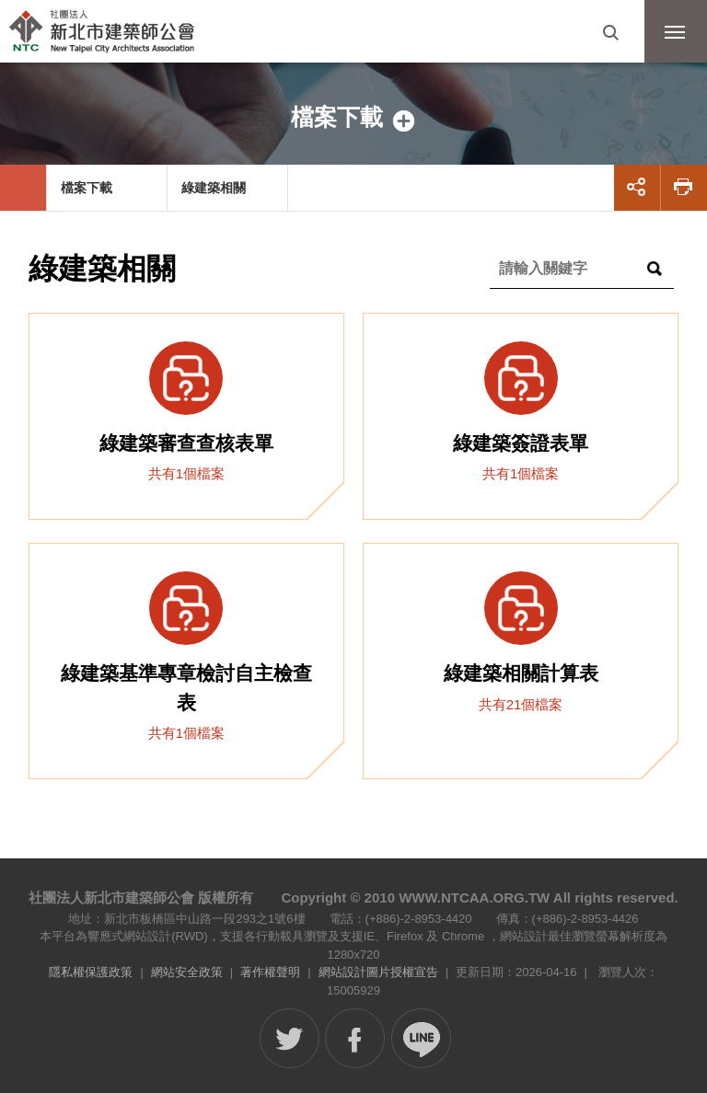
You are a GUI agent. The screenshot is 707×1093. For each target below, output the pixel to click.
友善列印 (684, 188)
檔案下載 (86, 187)
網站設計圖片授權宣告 (378, 972)
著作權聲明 (270, 972)
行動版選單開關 (675, 36)
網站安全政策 (187, 972)
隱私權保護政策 (91, 972)
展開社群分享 (637, 188)
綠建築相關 (213, 187)
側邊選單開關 (353, 117)
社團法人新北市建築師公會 (106, 32)
